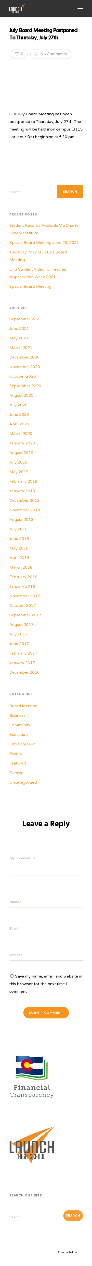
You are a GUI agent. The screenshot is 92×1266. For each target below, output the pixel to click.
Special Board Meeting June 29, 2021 (44, 242)
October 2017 (22, 605)
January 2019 (22, 491)
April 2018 (19, 557)
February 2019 (23, 481)
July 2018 (18, 529)
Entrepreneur (22, 744)
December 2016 (24, 672)
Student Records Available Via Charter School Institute (44, 229)
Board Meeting (23, 706)
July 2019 (18, 462)
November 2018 (24, 510)
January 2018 (22, 586)
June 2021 (19, 328)
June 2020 (19, 414)
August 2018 (21, 519)
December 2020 (24, 357)
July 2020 (18, 405)
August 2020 (21, 395)
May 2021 (18, 338)
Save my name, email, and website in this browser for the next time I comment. (45, 984)
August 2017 (21, 624)
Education (18, 734)
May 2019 (18, 471)
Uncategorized (23, 782)
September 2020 (25, 385)
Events (15, 753)
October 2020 (22, 376)
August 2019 (21, 452)
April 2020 (19, 424)
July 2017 (18, 634)
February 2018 (23, 576)
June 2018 (19, 538)
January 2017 (22, 662)
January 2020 (22, 443)
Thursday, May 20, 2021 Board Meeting (38, 256)
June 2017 (19, 643)
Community (19, 725)
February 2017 (23, 653)
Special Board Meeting (30, 286)
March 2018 (20, 567)
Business (17, 715)
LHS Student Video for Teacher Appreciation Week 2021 (38, 273)
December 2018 (24, 500)
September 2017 (25, 615)
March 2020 (20, 433)
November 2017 (24, 596)
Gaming (16, 772)
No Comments (51, 53)
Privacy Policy (67, 1252)
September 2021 (25, 319)
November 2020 (24, 366)
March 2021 (20, 347)
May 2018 (18, 548)
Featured (17, 763)
